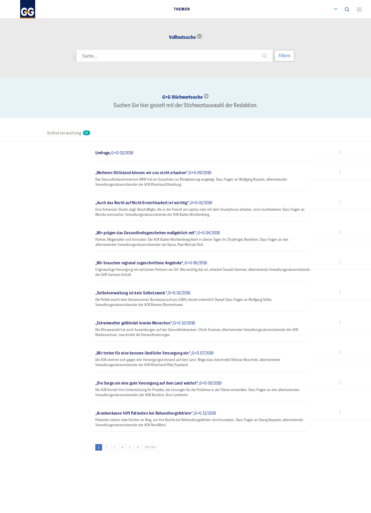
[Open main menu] (359, 9)
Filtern (284, 55)
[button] (347, 9)
